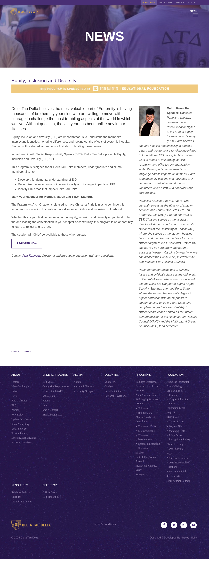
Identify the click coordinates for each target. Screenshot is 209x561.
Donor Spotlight (175, 448)
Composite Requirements (55, 386)
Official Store (49, 492)
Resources (19, 485)
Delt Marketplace (51, 496)
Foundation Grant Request (176, 410)
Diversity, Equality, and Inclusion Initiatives (23, 439)
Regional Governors (115, 395)
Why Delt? (17, 414)
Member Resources (21, 501)
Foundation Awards (177, 471)
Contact (193, 2)
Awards (15, 409)
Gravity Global (189, 539)
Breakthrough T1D (52, 414)
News (14, 395)
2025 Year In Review (178, 458)
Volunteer (112, 374)
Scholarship (48, 395)
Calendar (16, 496)
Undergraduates (55, 374)
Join (44, 405)
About (15, 374)
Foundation (144, 2)
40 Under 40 (173, 476)
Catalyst (108, 386)
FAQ (169, 453)
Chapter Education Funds (179, 401)
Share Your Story (20, 424)
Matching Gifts (177, 431)
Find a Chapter (19, 400)
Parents (46, 400)
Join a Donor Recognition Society (179, 437)
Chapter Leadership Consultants (146, 419)
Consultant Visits (147, 426)
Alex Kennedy (31, 255)
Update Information (21, 419)
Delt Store (50, 485)
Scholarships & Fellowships (175, 392)
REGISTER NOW (27, 243)
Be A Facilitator (112, 391)
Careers (15, 391)
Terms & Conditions (104, 524)
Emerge (140, 474)
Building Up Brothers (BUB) (147, 401)
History (15, 381)
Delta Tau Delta (29, 539)
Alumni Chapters (85, 386)
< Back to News (21, 351)
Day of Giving (174, 386)
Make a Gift (162, 2)
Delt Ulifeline (145, 413)
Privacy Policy (19, 433)
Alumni (78, 374)
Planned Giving (175, 444)
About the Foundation (178, 381)
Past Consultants (146, 431)
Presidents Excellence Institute (147, 388)
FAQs (14, 405)
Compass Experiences (147, 381)
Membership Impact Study (146, 467)
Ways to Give (176, 426)
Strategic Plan (18, 428)
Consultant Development (145, 437)
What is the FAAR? (52, 391)
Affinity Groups (84, 391)
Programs (143, 374)
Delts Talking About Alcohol (146, 459)
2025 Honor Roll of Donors (179, 464)
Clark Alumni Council (178, 480)
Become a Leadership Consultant (149, 445)
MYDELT (178, 2)
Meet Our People (20, 386)
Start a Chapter (50, 409)
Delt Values (48, 381)
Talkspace (143, 408)
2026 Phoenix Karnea (147, 395)
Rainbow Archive (20, 492)
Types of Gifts (176, 421)
